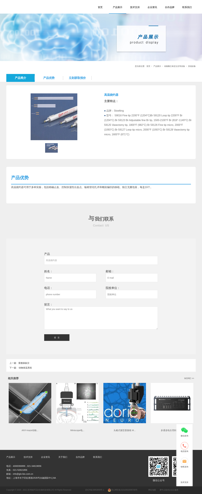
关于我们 (62, 457)
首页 (100, 7)
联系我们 (187, 7)
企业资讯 (152, 7)
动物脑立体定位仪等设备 (174, 66)
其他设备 (192, 66)
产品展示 (117, 7)
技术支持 (135, 7)
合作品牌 (169, 7)
